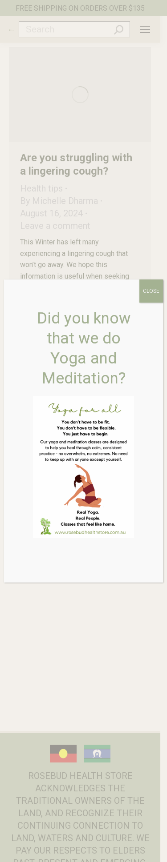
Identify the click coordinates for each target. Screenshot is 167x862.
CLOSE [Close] (151, 291)
